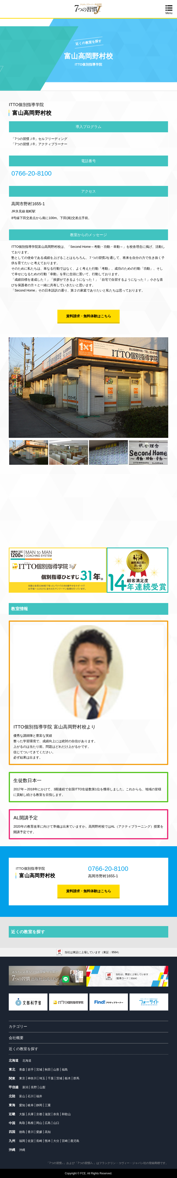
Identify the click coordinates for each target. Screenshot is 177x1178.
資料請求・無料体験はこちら (88, 316)
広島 (48, 1123)
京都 (39, 1114)
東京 (22, 1078)
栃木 (68, 1078)
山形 (56, 1069)
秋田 (48, 1069)
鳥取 (22, 1123)
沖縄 (22, 1150)
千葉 (51, 1078)
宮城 (39, 1069)
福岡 (22, 1141)
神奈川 (32, 1078)
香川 (31, 1132)
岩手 (31, 1069)
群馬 (76, 1078)
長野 (34, 1087)
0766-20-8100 (31, 173)
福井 (39, 1096)
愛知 (22, 1105)
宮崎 (65, 1141)
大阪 (22, 1114)
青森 (22, 1069)
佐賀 (31, 1141)
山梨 (42, 1087)
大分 (56, 1141)
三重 (48, 1105)
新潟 (25, 1087)
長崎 (39, 1141)
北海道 (26, 1060)
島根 (31, 1123)
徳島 (22, 1132)
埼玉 (42, 1078)
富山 (22, 1096)
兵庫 (31, 1114)
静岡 (39, 1105)
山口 (56, 1123)
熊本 (48, 1141)
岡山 (39, 1123)
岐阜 (31, 1105)
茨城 (59, 1078)
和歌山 (66, 1114)
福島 (65, 1069)
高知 (48, 1132)
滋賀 (48, 1114)
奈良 (56, 1114)
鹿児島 (74, 1141)
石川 (31, 1096)
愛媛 (39, 1132)
